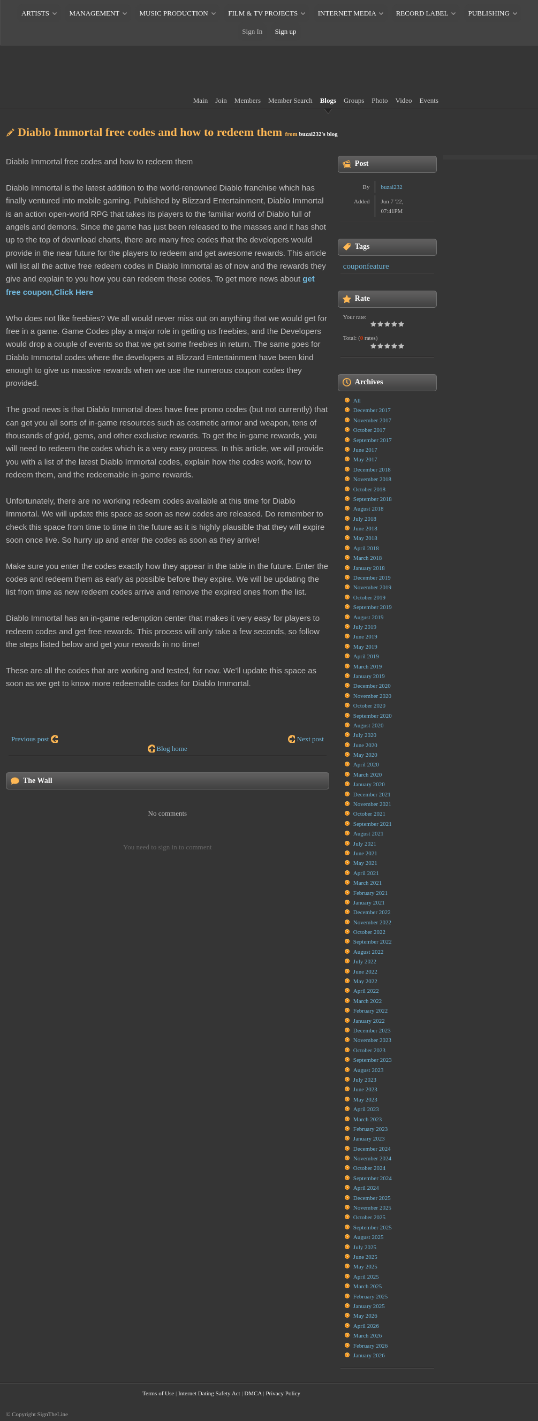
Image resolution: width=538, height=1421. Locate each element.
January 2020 (369, 784)
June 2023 (365, 1089)
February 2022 (370, 1010)
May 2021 (365, 863)
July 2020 (364, 735)
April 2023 (366, 1109)
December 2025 (372, 1198)
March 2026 (367, 1335)
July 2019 (364, 627)
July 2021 (364, 843)
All (357, 400)
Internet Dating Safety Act (209, 1393)
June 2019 (365, 636)
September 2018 (372, 499)
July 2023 (364, 1079)
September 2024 (372, 1178)
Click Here (73, 292)
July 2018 (364, 518)
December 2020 (372, 685)
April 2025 (366, 1276)
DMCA (252, 1393)
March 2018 (367, 557)
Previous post (30, 739)
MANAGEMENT (94, 13)
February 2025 (370, 1296)
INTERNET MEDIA (347, 13)
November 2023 (372, 1040)
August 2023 (368, 1070)
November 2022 (372, 922)
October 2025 (369, 1217)
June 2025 (365, 1256)
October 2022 (369, 932)
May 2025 (365, 1266)
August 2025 (368, 1237)
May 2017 (365, 459)
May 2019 (365, 646)
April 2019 (366, 656)
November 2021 (372, 804)
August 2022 (368, 951)
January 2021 (369, 902)
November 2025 (372, 1207)
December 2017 (372, 410)
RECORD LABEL (422, 13)
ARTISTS (35, 13)
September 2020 (372, 715)
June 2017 (365, 449)
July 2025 (364, 1247)
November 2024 (372, 1158)
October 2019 (369, 597)
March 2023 (367, 1119)
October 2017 (369, 430)
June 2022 (365, 971)
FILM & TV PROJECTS (263, 13)
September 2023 (372, 1060)
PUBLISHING (489, 13)
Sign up (286, 31)
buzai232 (391, 187)
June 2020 (365, 745)
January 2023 (369, 1138)
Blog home (171, 748)
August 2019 (368, 617)
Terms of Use (158, 1393)
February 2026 (370, 1345)
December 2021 (372, 794)
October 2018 (369, 489)
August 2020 (368, 725)
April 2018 (366, 548)
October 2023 (369, 1050)
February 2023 (370, 1129)
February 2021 (370, 893)
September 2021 (372, 823)
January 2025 (369, 1306)
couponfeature (366, 266)
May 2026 (365, 1315)
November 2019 (372, 587)
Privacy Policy (283, 1393)
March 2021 (367, 882)
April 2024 (366, 1187)
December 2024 (372, 1148)
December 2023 (372, 1030)
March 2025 (367, 1286)
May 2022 (365, 981)
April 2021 (366, 873)
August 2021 (368, 833)
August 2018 (368, 508)
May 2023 (365, 1099)
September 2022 (372, 941)
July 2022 (364, 961)
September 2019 (372, 607)
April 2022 (366, 990)
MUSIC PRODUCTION (174, 13)
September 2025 (372, 1227)
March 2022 (367, 1001)
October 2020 (369, 705)
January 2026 (369, 1355)
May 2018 (365, 538)
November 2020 (372, 696)
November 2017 (372, 420)
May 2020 (365, 754)
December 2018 (372, 469)
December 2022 (372, 912)
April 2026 (366, 1326)
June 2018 (365, 528)
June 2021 (365, 853)
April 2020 (366, 764)
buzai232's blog (318, 134)
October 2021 (369, 813)
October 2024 (369, 1168)
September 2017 (372, 440)
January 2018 (369, 568)
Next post (310, 739)
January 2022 (369, 1020)
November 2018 (372, 479)
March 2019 (367, 666)
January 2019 (369, 676)
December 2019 (372, 577)
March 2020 (367, 774)
